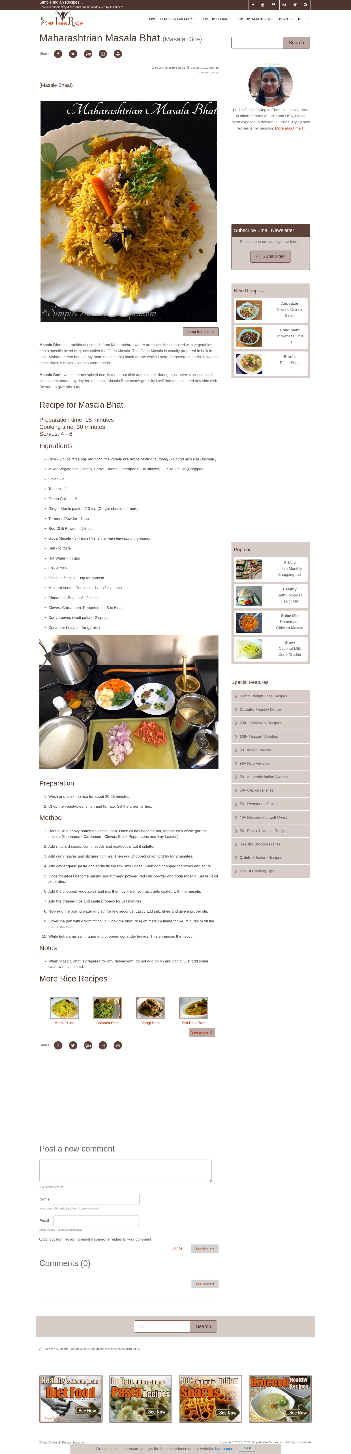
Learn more (225, 1449)
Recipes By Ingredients (254, 22)
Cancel (177, 1248)
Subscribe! (271, 256)
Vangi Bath (150, 1011)
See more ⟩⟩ (201, 1032)
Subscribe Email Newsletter (264, 230)
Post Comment (205, 1284)
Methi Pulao (64, 1011)
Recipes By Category (178, 22)
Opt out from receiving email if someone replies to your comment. (97, 1239)
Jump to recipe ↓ (201, 332)
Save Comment (204, 1248)
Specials (286, 22)
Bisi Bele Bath (193, 1011)
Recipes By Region (215, 22)
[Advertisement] (129, 1099)
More (304, 22)
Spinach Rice (107, 1011)
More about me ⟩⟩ (290, 128)
